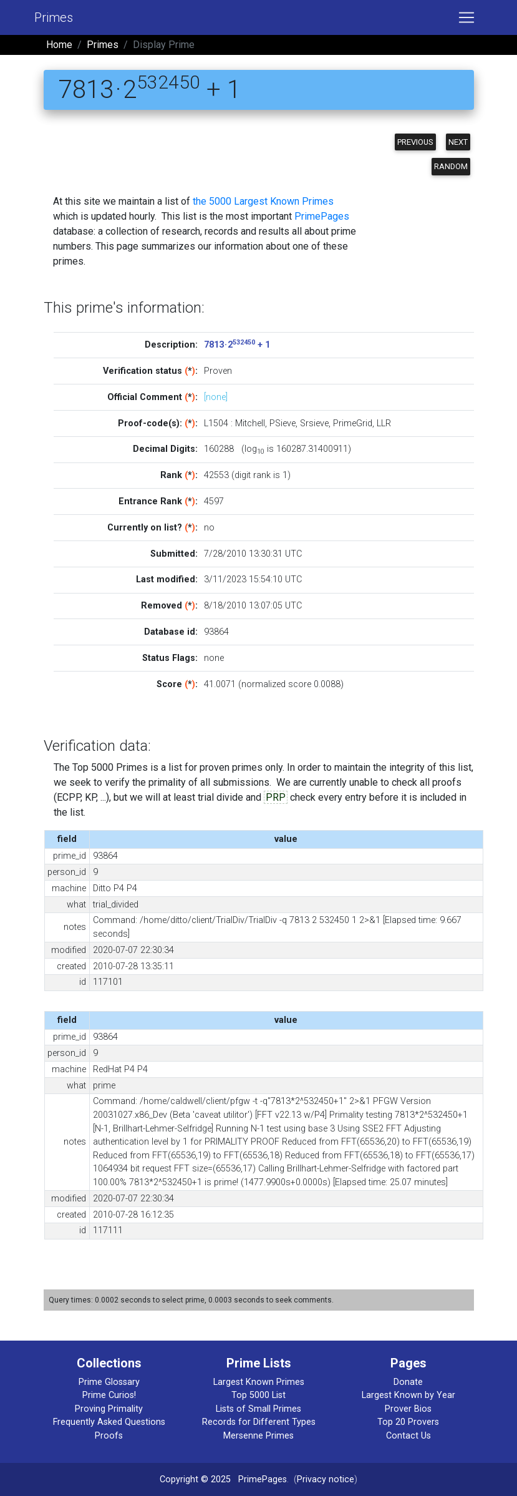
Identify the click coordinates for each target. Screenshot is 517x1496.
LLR (384, 423)
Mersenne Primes (258, 1435)
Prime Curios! (109, 1395)
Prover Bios (408, 1409)
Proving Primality (109, 1409)
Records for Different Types (259, 1422)
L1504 (216, 423)
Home (59, 45)
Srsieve (314, 423)
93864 (216, 632)
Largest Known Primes (258, 1382)
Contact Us (408, 1435)
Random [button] (451, 166)
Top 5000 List (258, 1395)
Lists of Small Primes (258, 1409)
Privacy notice (325, 1479)
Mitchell (250, 423)
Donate (408, 1382)
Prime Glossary (109, 1382)
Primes (53, 17)
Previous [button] (415, 142)
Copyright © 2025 (195, 1479)
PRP (276, 797)
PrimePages (321, 216)
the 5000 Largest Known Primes (263, 201)
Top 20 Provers (408, 1422)
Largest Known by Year (408, 1395)
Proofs (109, 1435)
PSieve (282, 423)
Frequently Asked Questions (109, 1422)
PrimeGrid (352, 423)
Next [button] (458, 142)
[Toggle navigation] (466, 17)
